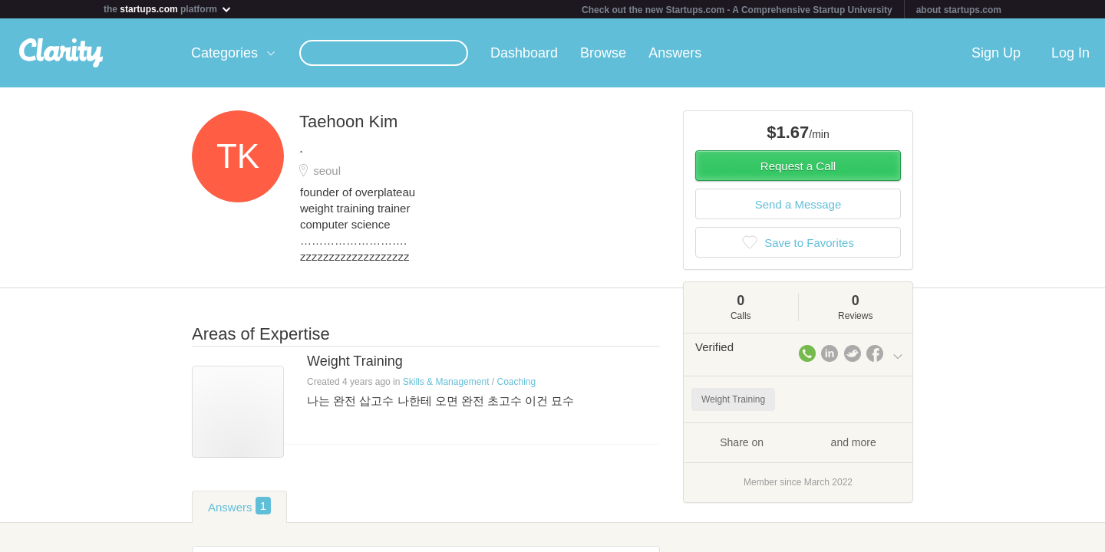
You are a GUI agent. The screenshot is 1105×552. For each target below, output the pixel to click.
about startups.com (958, 10)
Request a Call (798, 165)
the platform (168, 9)
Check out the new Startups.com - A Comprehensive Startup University (737, 10)
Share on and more (798, 441)
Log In (1070, 53)
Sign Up (996, 53)
